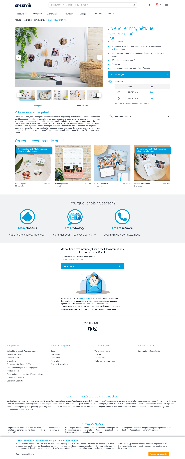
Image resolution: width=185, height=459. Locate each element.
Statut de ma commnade (104, 361)
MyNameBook (13, 371)
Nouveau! (98, 14)
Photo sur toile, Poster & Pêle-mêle (21, 364)
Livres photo (37, 14)
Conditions (55, 358)
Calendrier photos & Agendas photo (22, 351)
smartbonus (99, 354)
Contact (110, 14)
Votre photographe (102, 351)
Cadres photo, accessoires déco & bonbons (25, 374)
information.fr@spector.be (149, 351)
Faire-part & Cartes (14, 354)
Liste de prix (99, 358)
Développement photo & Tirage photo (22, 368)
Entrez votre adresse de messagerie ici (80, 257)
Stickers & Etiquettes (16, 381)
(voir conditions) (118, 49)
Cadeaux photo (13, 358)
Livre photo (11, 361)
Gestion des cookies (59, 364)
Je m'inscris (69, 266)
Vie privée (55, 361)
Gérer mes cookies (25, 454)
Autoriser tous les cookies (158, 454)
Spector (54, 351)
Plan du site (55, 354)
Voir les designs (117, 74)
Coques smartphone (15, 377)
